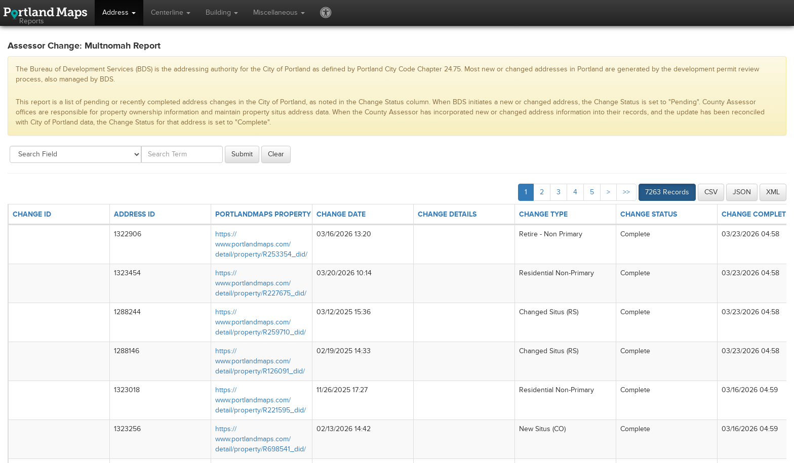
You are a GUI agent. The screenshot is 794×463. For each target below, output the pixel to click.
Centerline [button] (170, 12)
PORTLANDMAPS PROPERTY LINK (271, 214)
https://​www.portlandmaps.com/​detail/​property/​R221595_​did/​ (260, 400)
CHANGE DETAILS (447, 214)
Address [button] (119, 12)
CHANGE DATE (341, 214)
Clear (276, 154)
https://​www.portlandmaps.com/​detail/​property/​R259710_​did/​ (260, 322)
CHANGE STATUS (648, 214)
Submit (242, 154)
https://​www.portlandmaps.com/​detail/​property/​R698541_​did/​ (260, 439)
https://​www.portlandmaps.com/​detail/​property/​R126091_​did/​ (260, 361)
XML (773, 192)
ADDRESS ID (134, 214)
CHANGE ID (32, 214)
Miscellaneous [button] (279, 12)
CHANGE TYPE (543, 214)
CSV (711, 192)
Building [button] (222, 12)
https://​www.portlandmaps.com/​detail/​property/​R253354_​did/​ (261, 244)
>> (626, 192)
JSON (742, 192)
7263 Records (667, 192)
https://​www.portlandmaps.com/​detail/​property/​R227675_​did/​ (260, 283)
